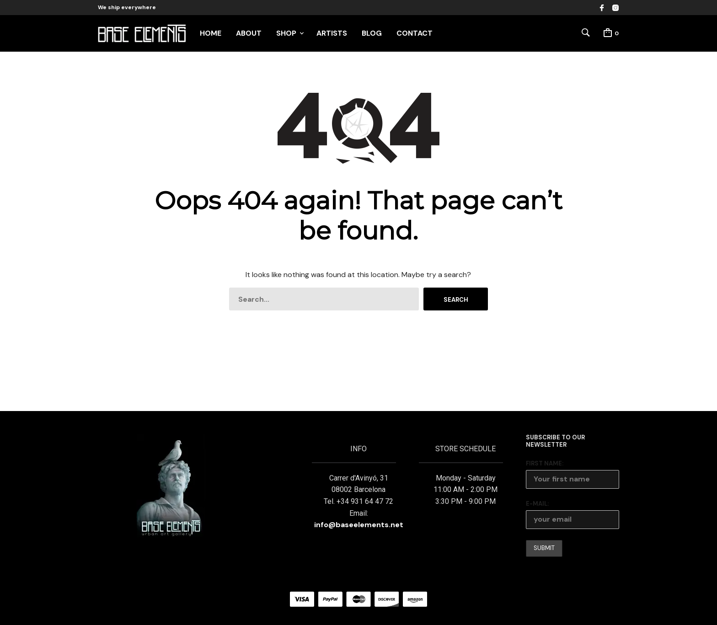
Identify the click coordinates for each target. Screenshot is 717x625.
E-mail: (537, 503)
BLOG (372, 33)
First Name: (544, 463)
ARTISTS (331, 33)
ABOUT (249, 33)
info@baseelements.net (358, 524)
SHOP (286, 33)
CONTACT (414, 33)
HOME (210, 33)
